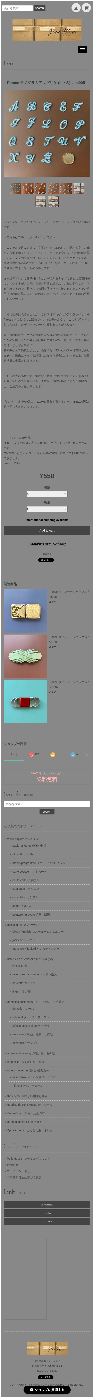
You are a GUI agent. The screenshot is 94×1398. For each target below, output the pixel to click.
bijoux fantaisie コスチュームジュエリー (38, 931)
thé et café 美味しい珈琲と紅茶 (27, 1096)
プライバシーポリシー (21, 1171)
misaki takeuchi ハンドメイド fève (34, 1077)
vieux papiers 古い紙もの (23, 839)
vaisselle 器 (19, 965)
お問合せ (12, 1164)
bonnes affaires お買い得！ (24, 1121)
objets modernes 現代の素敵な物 (28, 1070)
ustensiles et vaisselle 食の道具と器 (30, 959)
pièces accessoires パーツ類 (30, 1025)
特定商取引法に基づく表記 (24, 1177)
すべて (13, 754)
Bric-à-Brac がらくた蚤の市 (26, 1113)
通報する (47, 554)
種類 (47, 487)
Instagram (47, 1204)
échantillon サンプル (25, 897)
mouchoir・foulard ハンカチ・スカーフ (37, 948)
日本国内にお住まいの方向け (47, 544)
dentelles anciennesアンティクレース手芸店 (35, 1002)
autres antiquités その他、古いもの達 (31, 1053)
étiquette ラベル (22, 854)
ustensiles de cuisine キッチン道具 (34, 974)
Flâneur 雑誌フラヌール (27, 1085)
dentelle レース (23, 1008)
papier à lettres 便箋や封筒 (29, 845)
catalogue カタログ (25, 888)
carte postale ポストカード (29, 871)
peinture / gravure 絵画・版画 (31, 914)
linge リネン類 (21, 991)
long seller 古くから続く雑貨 (25, 1061)
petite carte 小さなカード (28, 880)
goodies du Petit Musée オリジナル (29, 1104)
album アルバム (22, 905)
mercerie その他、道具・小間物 (32, 1034)
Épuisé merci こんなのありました (30, 1130)
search (39, 8)
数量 (47, 502)
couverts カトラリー (25, 983)
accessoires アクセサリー (24, 924)
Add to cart (47, 530)
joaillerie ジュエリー (25, 940)
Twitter (47, 1212)
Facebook (47, 1221)
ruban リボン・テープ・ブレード (33, 1017)
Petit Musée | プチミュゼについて (28, 1158)
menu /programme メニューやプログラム (38, 863)
